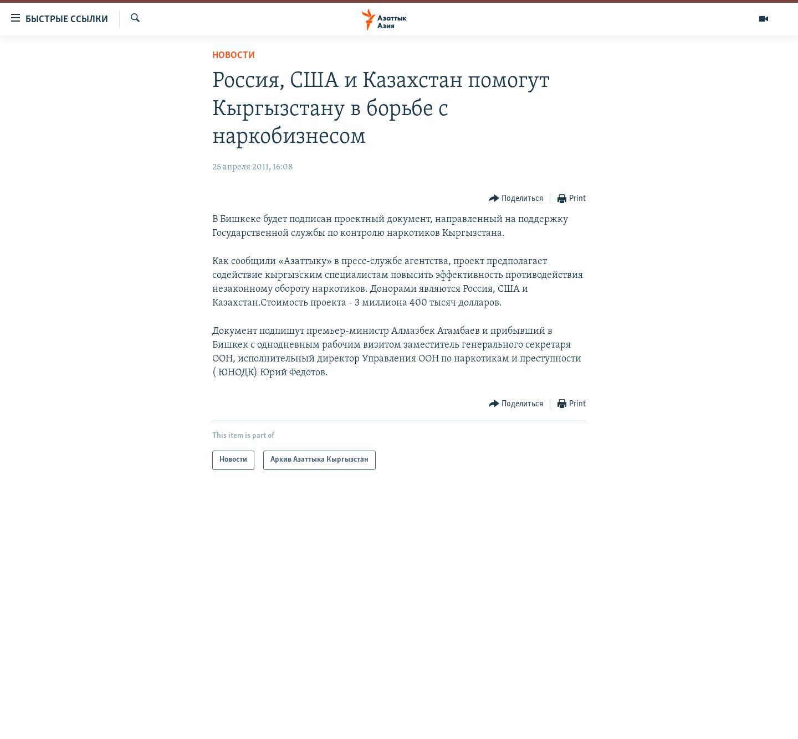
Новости (233, 55)
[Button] (516, 199)
